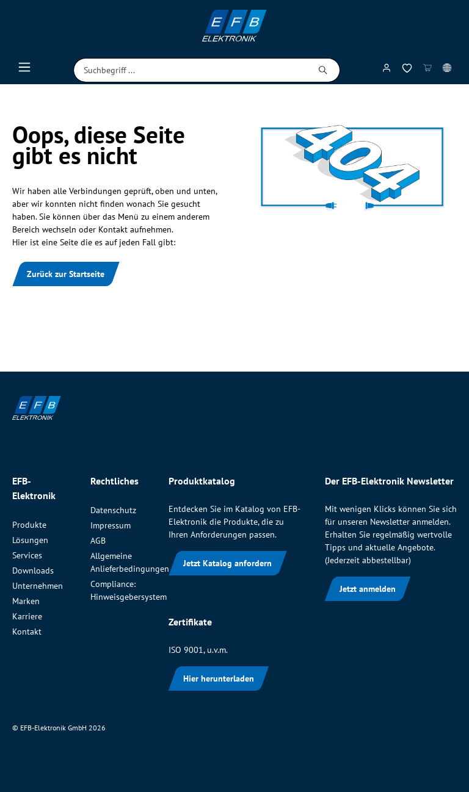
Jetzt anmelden (368, 588)
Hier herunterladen (218, 678)
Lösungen (30, 540)
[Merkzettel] (407, 70)
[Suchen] (323, 70)
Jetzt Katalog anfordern (227, 563)
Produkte (29, 524)
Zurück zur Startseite (65, 273)
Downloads (33, 570)
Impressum (110, 525)
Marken (26, 601)
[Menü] (24, 70)
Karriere (27, 616)
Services (27, 555)
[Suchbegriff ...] (190, 70)
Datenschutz (113, 510)
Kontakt (27, 631)
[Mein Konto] (386, 70)
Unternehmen (37, 585)
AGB (98, 540)
